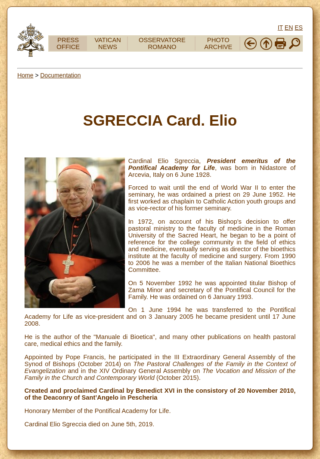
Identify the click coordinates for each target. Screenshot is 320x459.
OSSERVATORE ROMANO (162, 43)
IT (280, 27)
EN (289, 27)
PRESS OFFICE (68, 43)
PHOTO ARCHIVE (218, 43)
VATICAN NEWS (107, 43)
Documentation (60, 75)
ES (299, 27)
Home (25, 75)
